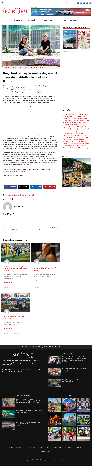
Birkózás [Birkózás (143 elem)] (82, 86)
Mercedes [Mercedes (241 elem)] (70, 102)
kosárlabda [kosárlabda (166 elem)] (75, 98)
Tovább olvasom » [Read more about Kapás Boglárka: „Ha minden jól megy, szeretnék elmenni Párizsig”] (39, 280)
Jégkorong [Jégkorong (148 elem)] (80, 94)
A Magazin (19, 20)
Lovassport (79, 447)
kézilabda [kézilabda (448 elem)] (85, 98)
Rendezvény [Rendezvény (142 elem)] (68, 107)
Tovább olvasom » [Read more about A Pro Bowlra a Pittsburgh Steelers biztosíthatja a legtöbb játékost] (9, 282)
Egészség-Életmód (38, 68)
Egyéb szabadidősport (54, 447)
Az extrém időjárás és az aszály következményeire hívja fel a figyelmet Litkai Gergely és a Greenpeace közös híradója (29, 401)
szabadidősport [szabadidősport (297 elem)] (82, 109)
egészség (13, 195)
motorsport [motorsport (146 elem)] (79, 102)
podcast (24, 195)
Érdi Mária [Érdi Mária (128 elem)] (67, 117)
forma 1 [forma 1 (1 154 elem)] (85, 90)
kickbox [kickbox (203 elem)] (67, 98)
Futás (11, 447)
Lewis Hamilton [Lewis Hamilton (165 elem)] (68, 100)
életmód (19, 195)
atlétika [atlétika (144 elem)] (76, 83)
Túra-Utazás (68, 447)
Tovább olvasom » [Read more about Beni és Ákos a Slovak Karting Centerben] (9, 329)
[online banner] (76, 142)
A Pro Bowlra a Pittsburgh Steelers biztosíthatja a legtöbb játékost (15, 268)
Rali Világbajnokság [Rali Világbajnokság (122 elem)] (79, 104)
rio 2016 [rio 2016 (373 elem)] (77, 107)
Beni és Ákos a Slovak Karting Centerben (15, 317)
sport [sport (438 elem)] (85, 107)
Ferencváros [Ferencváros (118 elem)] (68, 90)
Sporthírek (33, 20)
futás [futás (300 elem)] (75, 92)
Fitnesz (41, 447)
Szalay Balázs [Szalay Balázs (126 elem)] (68, 111)
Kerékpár (19, 447)
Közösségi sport (46, 451)
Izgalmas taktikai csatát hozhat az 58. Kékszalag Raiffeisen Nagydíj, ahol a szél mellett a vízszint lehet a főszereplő (74, 358)
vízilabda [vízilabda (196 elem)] (85, 115)
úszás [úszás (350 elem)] (84, 117)
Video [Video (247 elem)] (69, 113)
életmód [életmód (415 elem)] (76, 117)
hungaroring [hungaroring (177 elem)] (71, 94)
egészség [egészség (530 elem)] (71, 88)
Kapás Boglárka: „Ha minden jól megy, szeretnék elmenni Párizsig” (45, 268)
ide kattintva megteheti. (17, 171)
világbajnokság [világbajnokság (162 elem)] (78, 113)
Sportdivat (49, 20)
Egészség (62, 20)
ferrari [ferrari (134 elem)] (76, 90)
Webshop (74, 20)
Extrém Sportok (30, 447)
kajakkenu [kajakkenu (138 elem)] (67, 96)
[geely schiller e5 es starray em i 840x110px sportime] (61, 12)
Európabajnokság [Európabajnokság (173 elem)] (82, 88)
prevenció (31, 195)
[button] (2, 2)
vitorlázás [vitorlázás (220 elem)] (70, 115)
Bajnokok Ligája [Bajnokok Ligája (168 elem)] (72, 86)
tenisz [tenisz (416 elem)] (77, 111)
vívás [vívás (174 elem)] (78, 115)
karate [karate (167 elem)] (75, 96)
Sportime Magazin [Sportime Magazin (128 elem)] (69, 109)
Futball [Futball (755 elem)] (67, 92)
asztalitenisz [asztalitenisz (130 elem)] (68, 83)
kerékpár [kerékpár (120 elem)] (82, 96)
